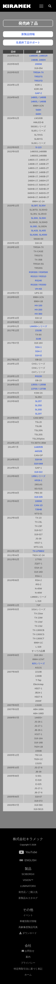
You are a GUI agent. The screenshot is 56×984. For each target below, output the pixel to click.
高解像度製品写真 (28, 927)
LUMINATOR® (28, 886)
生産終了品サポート (28, 42)
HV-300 (38, 313)
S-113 (38, 147)
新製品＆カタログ (28, 898)
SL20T (38, 413)
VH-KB (38, 289)
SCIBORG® (28, 874)
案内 (28, 957)
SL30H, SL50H (38, 218)
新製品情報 (28, 34)
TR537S (38, 76)
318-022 (38, 472)
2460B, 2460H (38, 60)
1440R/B (38, 447)
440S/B (38, 451)
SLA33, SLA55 (38, 230)
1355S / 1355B (38, 384)
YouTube (31, 852)
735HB (38, 509)
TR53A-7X (38, 72)
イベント (28, 915)
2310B (38, 330)
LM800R (33, 55)
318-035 (38, 497)
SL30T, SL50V (38, 205)
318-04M (38, 463)
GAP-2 (38, 93)
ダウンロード (28, 933)
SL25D (38, 405)
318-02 (38, 355)
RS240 (38, 280)
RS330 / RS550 (38, 284)
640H (38, 114)
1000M (38, 501)
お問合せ (28, 951)
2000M (38, 64)
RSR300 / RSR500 (38, 272)
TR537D (38, 80)
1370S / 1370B (38, 388)
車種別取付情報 (28, 921)
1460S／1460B (38, 101)
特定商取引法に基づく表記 (28, 968)
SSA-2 (38, 351)
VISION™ (28, 880)
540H (38, 110)
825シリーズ (38, 663)
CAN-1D (38, 505)
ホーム (28, 974)
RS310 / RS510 (38, 276)
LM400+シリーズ (38, 326)
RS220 (38, 376)
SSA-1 (38, 347)
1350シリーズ (38, 476)
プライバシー (28, 963)
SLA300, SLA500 (38, 234)
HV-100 (38, 305)
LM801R (43, 55)
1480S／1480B (38, 97)
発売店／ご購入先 (28, 892)
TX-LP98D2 (38, 551)
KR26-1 (38, 480)
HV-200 (38, 309)
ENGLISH (28, 860)
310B (38, 338)
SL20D (38, 409)
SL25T (38, 401)
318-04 (38, 459)
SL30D (33, 226)
